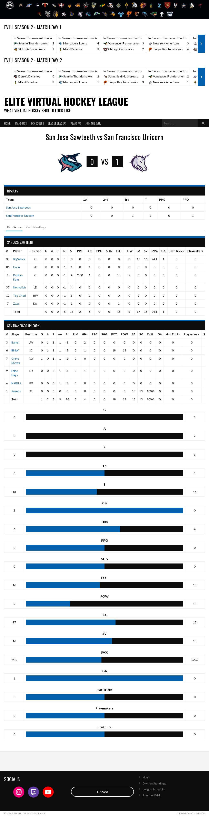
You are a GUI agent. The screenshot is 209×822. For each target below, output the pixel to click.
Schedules (37, 123)
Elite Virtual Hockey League (66, 101)
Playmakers (195, 251)
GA (163, 251)
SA (138, 251)
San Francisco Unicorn (20, 215)
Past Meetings (36, 227)
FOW (129, 251)
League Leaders (57, 123)
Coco (16, 267)
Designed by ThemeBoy (191, 813)
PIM (79, 251)
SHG (109, 251)
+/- (64, 251)
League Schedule (154, 789)
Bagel (15, 342)
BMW (15, 350)
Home (7, 123)
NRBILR (16, 383)
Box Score (14, 227)
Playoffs (76, 123)
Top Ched (19, 295)
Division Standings (154, 783)
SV (146, 251)
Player (17, 251)
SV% (154, 251)
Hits (89, 251)
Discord (102, 792)
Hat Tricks (176, 251)
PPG (99, 251)
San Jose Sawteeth (18, 207)
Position (35, 251)
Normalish (19, 287)
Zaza (16, 303)
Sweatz (16, 391)
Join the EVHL (93, 123)
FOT (119, 251)
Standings (20, 123)
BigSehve (19, 259)
